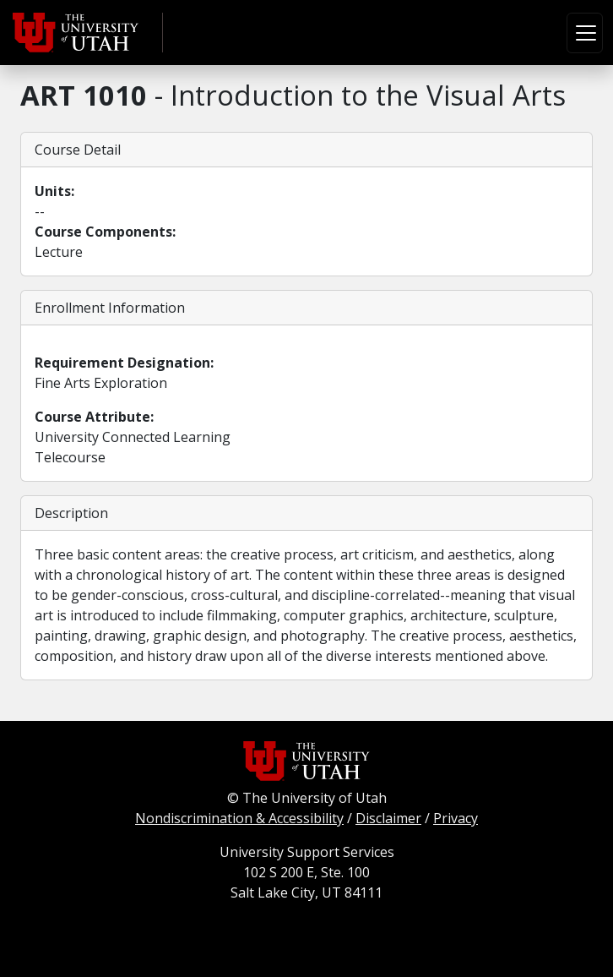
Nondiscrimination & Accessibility (239, 818)
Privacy (455, 818)
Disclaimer (388, 818)
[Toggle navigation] (585, 33)
